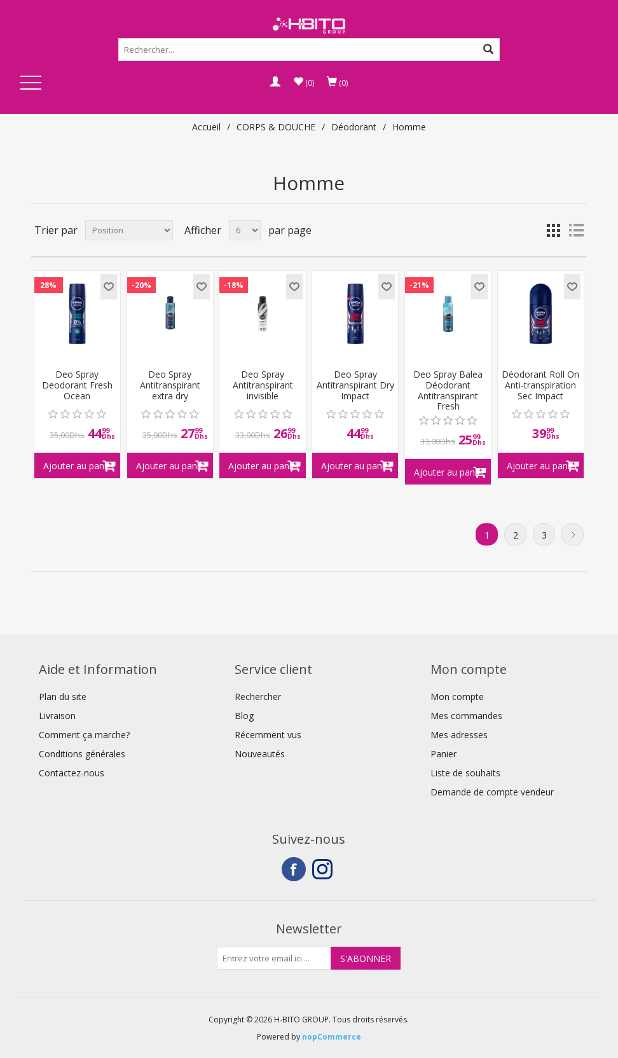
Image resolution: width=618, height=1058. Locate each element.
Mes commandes (466, 716)
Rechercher (258, 696)
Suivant (572, 534)
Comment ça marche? (84, 735)
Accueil (206, 127)
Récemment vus (268, 735)
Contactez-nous (71, 773)
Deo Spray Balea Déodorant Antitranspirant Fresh (448, 390)
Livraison (57, 716)
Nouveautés (260, 754)
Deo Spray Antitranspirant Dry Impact (355, 385)
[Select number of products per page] (245, 230)
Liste (576, 230)
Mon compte (457, 696)
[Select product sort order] (129, 230)
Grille (553, 230)
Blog (244, 716)
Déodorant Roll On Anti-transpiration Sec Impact (540, 385)
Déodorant (353, 127)
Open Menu (30, 83)
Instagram (324, 869)
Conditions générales (82, 754)
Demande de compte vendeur (492, 792)
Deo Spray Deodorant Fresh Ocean (77, 385)
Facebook (294, 869)
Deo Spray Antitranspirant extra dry (170, 385)
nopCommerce (331, 1036)
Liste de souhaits (465, 773)
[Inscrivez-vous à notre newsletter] (274, 958)
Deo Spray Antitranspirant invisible (263, 385)
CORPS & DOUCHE (276, 127)
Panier (443, 754)
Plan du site (62, 696)
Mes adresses (459, 735)
